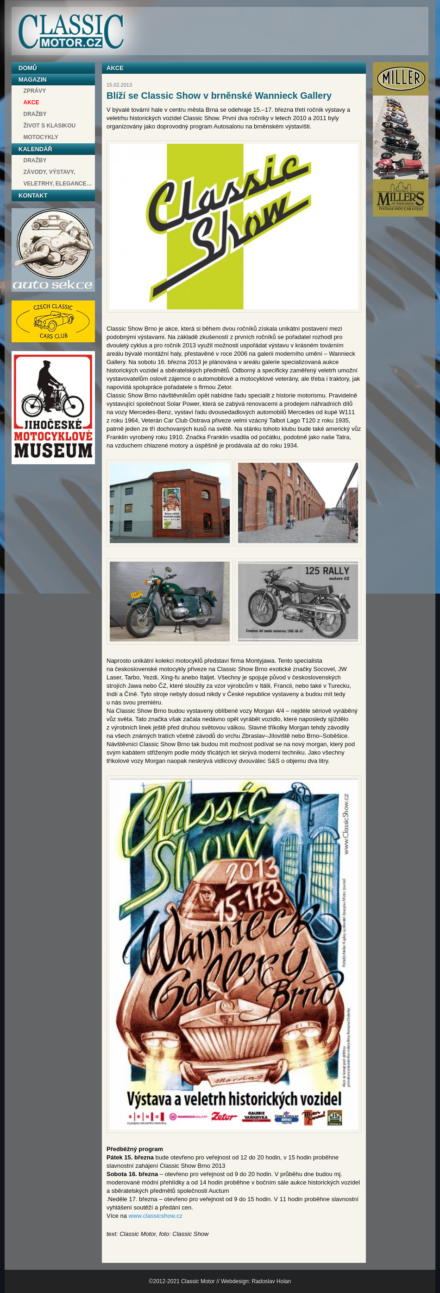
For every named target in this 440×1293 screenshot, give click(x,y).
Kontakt (33, 195)
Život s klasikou (50, 125)
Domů (28, 67)
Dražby (35, 114)
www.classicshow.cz (155, 1215)
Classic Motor (71, 31)
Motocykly (41, 137)
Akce (31, 102)
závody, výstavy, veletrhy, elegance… (58, 178)
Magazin (33, 79)
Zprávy (35, 91)
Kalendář (35, 149)
